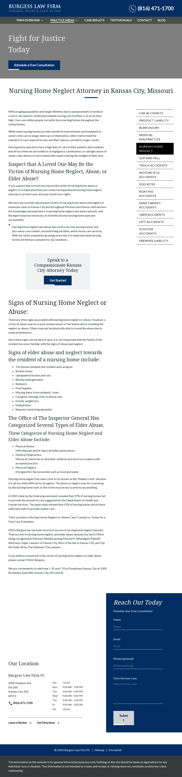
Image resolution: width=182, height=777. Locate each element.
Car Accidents (151, 113)
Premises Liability (153, 240)
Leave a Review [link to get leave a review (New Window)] (20, 722)
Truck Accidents (153, 165)
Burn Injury (149, 127)
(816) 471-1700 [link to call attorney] (20, 703)
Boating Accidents (147, 193)
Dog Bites (147, 184)
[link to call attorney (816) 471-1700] (151, 8)
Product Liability (154, 120)
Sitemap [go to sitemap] (100, 750)
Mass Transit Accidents (150, 205)
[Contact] (144, 20)
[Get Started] (58, 280)
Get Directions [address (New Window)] (48, 722)
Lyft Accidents (151, 221)
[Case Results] (94, 20)
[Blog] (161, 20)
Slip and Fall (149, 158)
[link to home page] (35, 8)
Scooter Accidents (147, 231)
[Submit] (123, 718)
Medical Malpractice (149, 137)
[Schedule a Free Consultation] (34, 65)
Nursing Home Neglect (151, 148)
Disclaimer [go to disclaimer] (115, 750)
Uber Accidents (152, 214)
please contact (17, 560)
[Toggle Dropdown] (43, 20)
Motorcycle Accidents (149, 175)
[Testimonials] (121, 20)
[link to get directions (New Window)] (27, 689)
